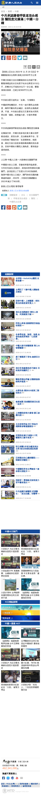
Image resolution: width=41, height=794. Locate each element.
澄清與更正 (15, 786)
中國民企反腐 (15, 202)
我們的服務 (24, 784)
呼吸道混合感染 (20, 198)
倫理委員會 (27, 786)
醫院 (33, 198)
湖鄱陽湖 (13, 195)
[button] (20, 41)
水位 (23, 195)
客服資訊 (5, 786)
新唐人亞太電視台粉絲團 (19, 191)
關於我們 (34, 784)
